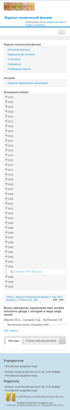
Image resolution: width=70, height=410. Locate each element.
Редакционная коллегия (21, 54)
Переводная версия (19, 69)
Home (10, 297)
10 (32, 271)
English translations (35, 25)
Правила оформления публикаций (27, 83)
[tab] (14, 340)
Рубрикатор (14, 64)
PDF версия (10, 330)
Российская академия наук (21, 366)
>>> (61, 299)
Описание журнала (19, 49)
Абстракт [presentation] (14, 340)
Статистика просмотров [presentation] (41, 340)
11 (36, 271)
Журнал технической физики (28, 17)
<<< (55, 299)
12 (40, 271)
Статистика (14, 59)
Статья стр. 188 (28, 299)
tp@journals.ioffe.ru (56, 22)
